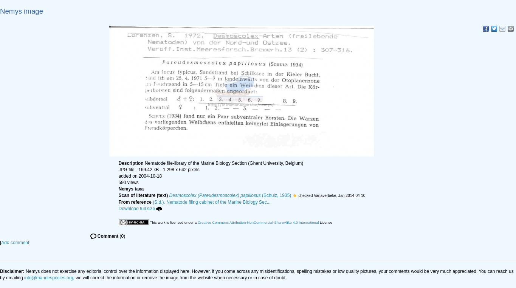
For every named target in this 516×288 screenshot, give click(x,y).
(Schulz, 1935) (230, 195)
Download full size (141, 208)
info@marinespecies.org (48, 277)
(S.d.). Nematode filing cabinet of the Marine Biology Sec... (212, 202)
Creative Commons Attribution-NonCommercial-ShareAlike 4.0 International (258, 222)
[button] (294, 195)
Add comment (15, 242)
